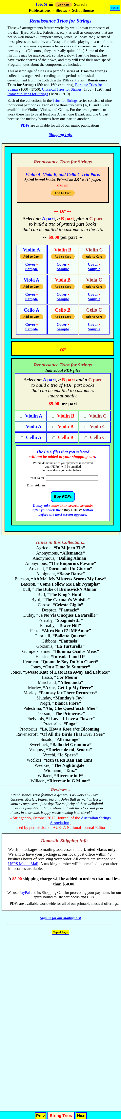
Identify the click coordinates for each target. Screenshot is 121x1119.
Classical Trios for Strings (62, 89)
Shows (62, 10)
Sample (31, 269)
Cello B (65, 437)
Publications (40, 10)
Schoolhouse (83, 10)
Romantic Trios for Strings (28, 94)
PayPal (24, 892)
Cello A (33, 437)
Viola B (65, 426)
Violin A (33, 416)
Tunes (115, 7)
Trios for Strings (64, 100)
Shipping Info (60, 134)
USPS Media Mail (23, 863)
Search (80, 4)
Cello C (97, 437)
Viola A (33, 426)
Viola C (97, 426)
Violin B (65, 416)
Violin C (97, 416)
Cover (30, 264)
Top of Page (60, 932)
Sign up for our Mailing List (60, 918)
